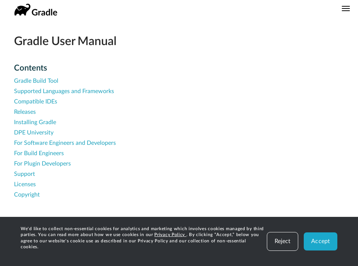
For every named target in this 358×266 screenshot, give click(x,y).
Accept (320, 241)
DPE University (34, 133)
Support (24, 174)
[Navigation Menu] (346, 8)
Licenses (25, 184)
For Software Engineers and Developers (65, 143)
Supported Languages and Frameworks (64, 91)
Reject (283, 241)
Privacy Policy (170, 234)
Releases (25, 112)
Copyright (27, 195)
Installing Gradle (35, 122)
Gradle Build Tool (36, 81)
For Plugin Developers (42, 164)
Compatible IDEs (35, 102)
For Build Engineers (39, 153)
